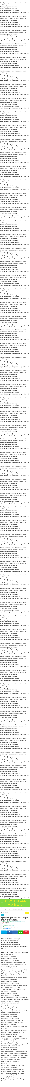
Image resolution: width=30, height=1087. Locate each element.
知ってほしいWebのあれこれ (15, 902)
